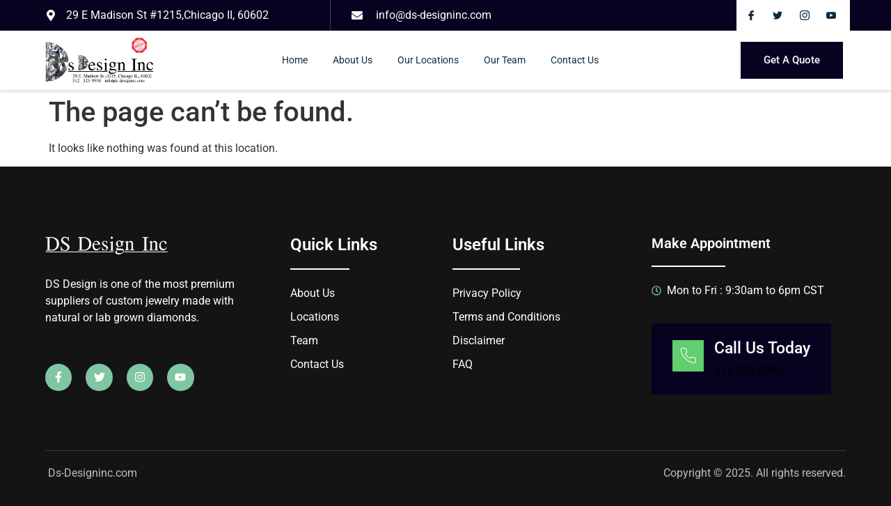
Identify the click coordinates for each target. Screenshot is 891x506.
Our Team (505, 60)
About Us (352, 60)
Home (295, 60)
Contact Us (575, 60)
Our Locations (428, 60)
